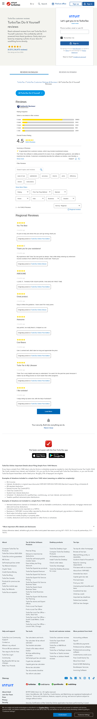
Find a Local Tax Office (34, 609)
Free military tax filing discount (33, 563)
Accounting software (80, 638)
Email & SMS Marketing (81, 664)
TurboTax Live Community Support (11, 638)
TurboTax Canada (8, 578)
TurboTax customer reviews (59, 638)
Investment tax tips (79, 591)
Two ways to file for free (10, 652)
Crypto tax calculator (33, 661)
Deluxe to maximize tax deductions (34, 554)
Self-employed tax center (11, 563)
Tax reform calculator (33, 674)
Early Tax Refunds (8, 589)
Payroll (75, 641)
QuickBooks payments (81, 644)
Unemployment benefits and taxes (83, 586)
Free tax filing (31, 551)
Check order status (56, 563)
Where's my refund (9, 645)
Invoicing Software (79, 670)
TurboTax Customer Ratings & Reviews (41, 82)
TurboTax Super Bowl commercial (57, 641)
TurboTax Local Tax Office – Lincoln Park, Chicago (35, 624)
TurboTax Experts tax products (36, 568)
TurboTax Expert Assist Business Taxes (34, 587)
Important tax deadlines (81, 597)
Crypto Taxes (6, 569)
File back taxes (78, 580)
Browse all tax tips (79, 552)
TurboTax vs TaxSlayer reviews (60, 650)
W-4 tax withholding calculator (33, 653)
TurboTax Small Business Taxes (34, 592)
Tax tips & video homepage (83, 549)
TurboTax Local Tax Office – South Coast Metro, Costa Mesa (35, 617)
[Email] (74, 32)
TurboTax (21, 82)
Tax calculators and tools (34, 638)
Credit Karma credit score (82, 655)
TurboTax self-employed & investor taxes (35, 559)
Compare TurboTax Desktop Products (60, 552)
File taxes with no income (82, 567)
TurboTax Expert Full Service (36, 574)
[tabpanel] (48, 244)
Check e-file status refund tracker (35, 649)
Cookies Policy (44, 707)
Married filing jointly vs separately (81, 555)
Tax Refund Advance (9, 566)
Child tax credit (78, 594)
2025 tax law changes (80, 603)
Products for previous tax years (11, 581)
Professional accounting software (81, 650)
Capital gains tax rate (80, 577)
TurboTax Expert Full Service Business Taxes (36, 582)
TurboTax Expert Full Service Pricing (36, 578)
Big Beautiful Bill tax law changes (10, 661)
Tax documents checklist (34, 670)
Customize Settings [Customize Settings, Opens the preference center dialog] (84, 715)
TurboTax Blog (7, 575)
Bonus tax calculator (33, 667)
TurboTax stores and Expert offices (35, 602)
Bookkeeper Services (80, 667)
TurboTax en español (9, 592)
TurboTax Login (7, 655)
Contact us (6, 642)
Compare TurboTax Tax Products (10, 549)
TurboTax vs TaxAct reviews (59, 653)
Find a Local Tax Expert (34, 606)
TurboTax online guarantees (12, 556)
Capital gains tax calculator (35, 664)
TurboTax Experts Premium (35, 571)
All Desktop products (57, 556)
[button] (32, 4)
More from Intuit (79, 661)
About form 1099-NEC (81, 571)
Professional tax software (82, 647)
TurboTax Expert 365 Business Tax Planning (36, 597)
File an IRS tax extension (10, 648)
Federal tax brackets (80, 600)
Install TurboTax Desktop (58, 560)
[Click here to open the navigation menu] (3, 3)
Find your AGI (78, 583)
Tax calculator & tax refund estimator (35, 641)
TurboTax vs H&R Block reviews (58, 646)
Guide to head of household (83, 560)
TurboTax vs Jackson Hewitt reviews (59, 656)
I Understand (62, 715)
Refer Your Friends (8, 666)
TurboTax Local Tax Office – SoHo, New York (35, 613)
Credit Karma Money (9, 572)
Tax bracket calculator (33, 645)
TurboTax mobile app (9, 586)
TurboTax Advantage (57, 566)
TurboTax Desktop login (58, 549)
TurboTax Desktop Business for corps (59, 569)
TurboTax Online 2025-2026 (12, 553)
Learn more (75, 23)
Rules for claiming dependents (79, 563)
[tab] (29, 72)
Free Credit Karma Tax (81, 658)
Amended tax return (80, 574)
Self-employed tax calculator (36, 658)
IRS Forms (5, 560)
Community (6, 658)
